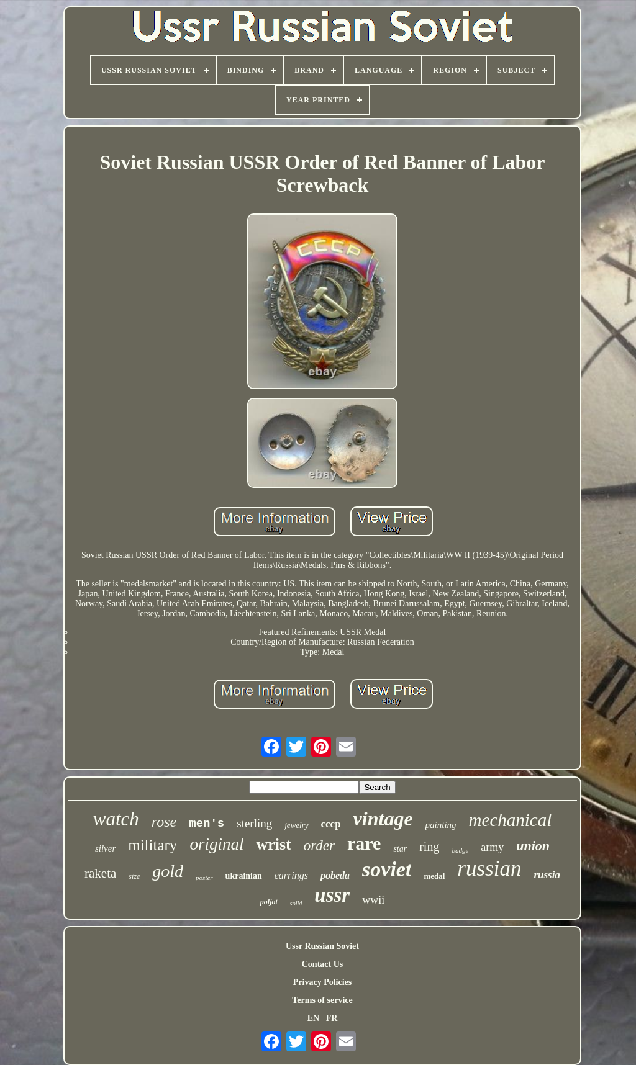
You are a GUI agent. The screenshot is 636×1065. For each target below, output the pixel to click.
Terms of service (322, 1000)
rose (164, 822)
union (533, 845)
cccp (331, 824)
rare (364, 843)
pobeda (335, 875)
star (400, 848)
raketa (100, 873)
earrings (291, 875)
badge (460, 850)
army (492, 847)
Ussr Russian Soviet (322, 946)
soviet (386, 869)
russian (489, 868)
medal (434, 876)
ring (429, 846)
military (152, 845)
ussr (332, 895)
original (216, 844)
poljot (269, 901)
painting (441, 825)
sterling (254, 823)
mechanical (510, 820)
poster (204, 877)
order (319, 845)
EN (313, 1018)
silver (105, 848)
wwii (373, 900)
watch (116, 819)
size (134, 876)
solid (296, 903)
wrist (273, 844)
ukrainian (243, 876)
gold (167, 871)
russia (547, 875)
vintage (383, 818)
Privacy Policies (322, 982)
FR (332, 1018)
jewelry (296, 825)
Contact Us (322, 964)
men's (206, 823)
